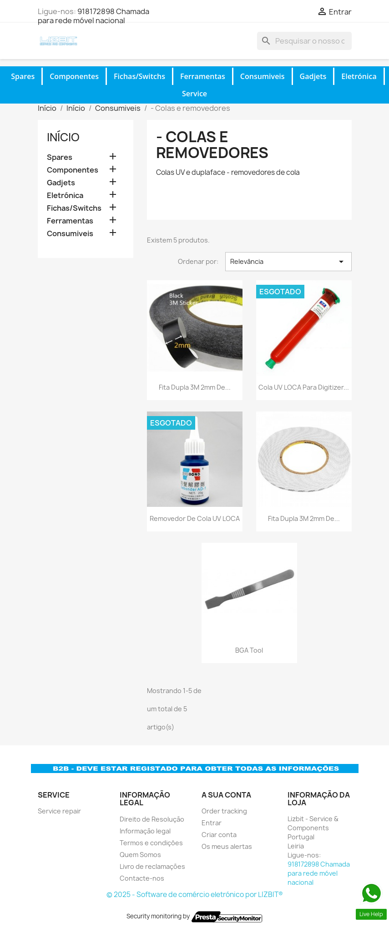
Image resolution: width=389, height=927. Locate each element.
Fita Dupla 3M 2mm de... (195, 387)
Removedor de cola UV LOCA (195, 518)
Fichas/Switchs (139, 76)
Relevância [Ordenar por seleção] (288, 261)
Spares (23, 76)
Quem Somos (140, 854)
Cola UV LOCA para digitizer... (303, 387)
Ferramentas (202, 76)
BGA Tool (249, 650)
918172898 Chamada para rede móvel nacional (93, 15)
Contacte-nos (142, 878)
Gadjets (313, 76)
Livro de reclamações (152, 866)
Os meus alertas (227, 846)
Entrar (212, 822)
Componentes (74, 76)
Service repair (59, 811)
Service (194, 94)
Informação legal (145, 831)
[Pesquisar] (304, 41)
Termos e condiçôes (151, 842)
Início (63, 137)
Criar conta (219, 834)
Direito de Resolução (152, 819)
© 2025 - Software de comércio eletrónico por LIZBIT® (194, 894)
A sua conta (226, 795)
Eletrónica (358, 76)
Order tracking (224, 811)
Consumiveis (262, 76)
